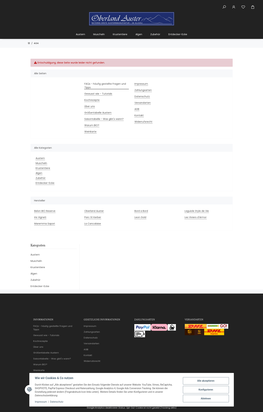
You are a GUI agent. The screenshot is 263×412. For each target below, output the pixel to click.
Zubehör (41, 178)
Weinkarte (90, 131)
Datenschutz (56, 401)
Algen (39, 173)
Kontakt (139, 115)
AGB (136, 109)
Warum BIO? (91, 125)
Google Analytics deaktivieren (102, 407)
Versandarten (142, 102)
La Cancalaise (92, 223)
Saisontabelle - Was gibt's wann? (104, 119)
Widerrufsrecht (143, 121)
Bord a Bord (141, 211)
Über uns (89, 106)
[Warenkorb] (254, 5)
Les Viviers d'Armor (196, 217)
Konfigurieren (206, 389)
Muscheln (41, 163)
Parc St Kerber (92, 217)
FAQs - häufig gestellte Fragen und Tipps (105, 85)
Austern (40, 158)
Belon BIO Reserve (44, 211)
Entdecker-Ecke (45, 183)
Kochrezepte (92, 100)
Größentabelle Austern (97, 112)
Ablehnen (206, 398)
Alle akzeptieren (205, 380)
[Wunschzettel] (243, 5)
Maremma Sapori (44, 223)
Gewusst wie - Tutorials (98, 93)
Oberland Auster (94, 211)
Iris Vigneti (40, 217)
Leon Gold (140, 217)
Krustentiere (43, 168)
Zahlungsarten (143, 90)
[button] (224, 5)
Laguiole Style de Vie (197, 211)
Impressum (41, 401)
